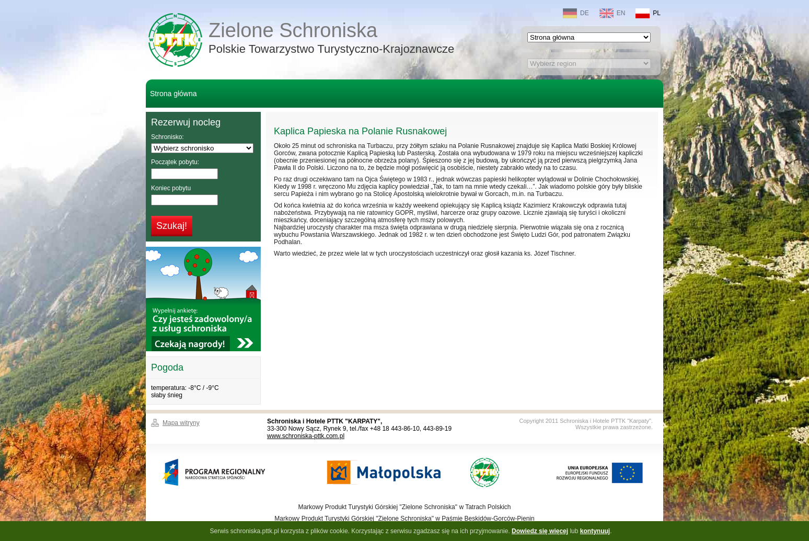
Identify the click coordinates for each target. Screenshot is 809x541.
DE (576, 13)
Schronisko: (167, 137)
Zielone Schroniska (331, 39)
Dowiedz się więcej (540, 531)
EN (612, 13)
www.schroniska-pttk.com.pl (305, 436)
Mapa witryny (181, 423)
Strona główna (173, 93)
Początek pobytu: (175, 162)
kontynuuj (595, 531)
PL (648, 13)
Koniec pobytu (171, 188)
